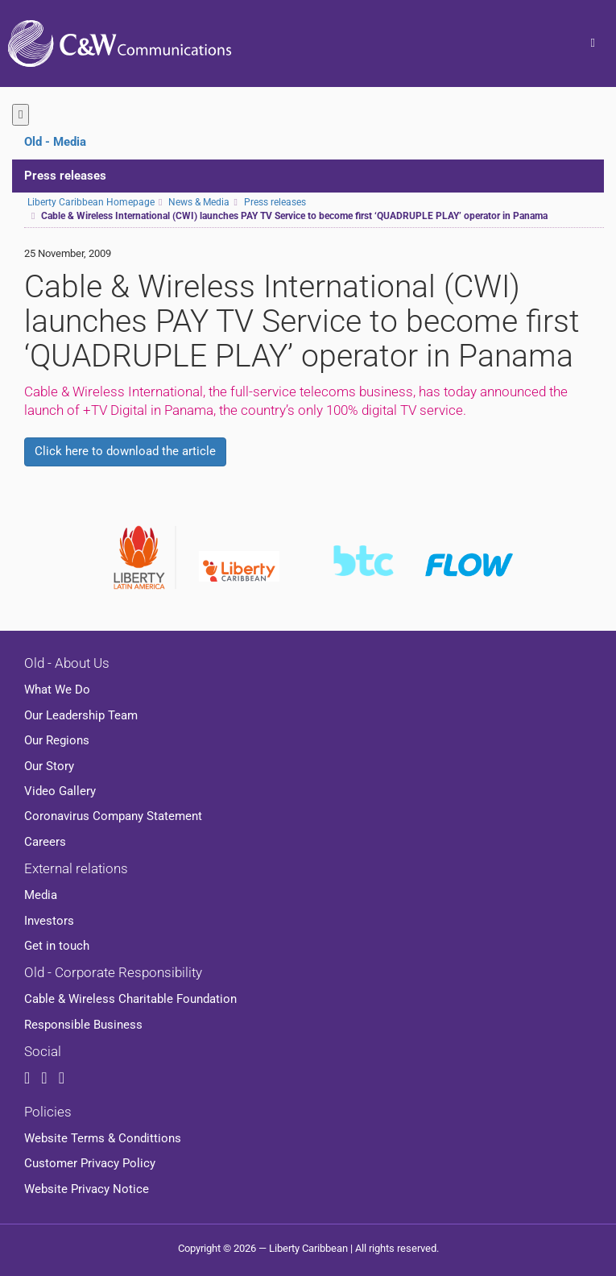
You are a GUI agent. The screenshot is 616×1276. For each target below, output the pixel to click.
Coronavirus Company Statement (113, 816)
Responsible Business (83, 1024)
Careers (45, 842)
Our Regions (56, 740)
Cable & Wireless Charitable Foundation (130, 999)
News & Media (198, 202)
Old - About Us (67, 663)
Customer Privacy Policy (89, 1163)
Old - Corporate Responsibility (113, 972)
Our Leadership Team (81, 715)
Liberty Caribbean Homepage (91, 202)
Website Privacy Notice (86, 1189)
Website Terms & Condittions (102, 1138)
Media (40, 895)
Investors (49, 921)
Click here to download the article (125, 451)
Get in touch (56, 945)
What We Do (57, 689)
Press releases (65, 175)
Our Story (49, 766)
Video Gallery (60, 791)
